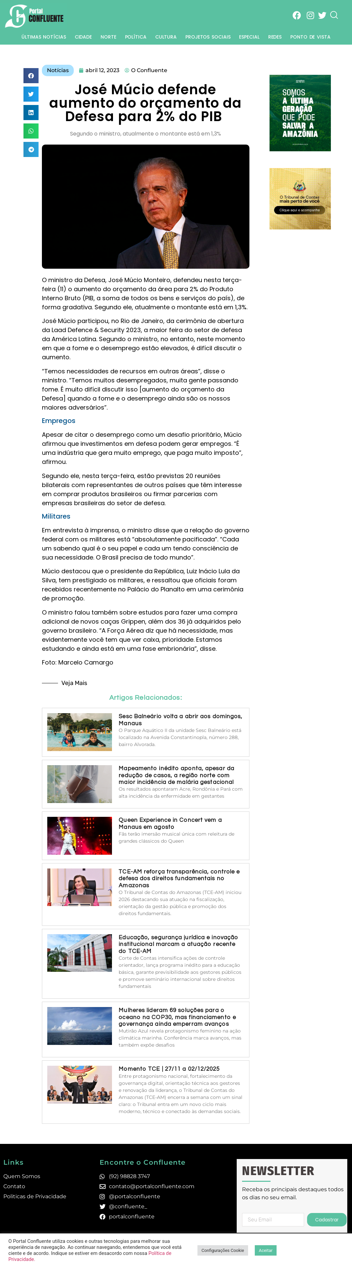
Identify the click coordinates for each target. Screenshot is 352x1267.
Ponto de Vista (310, 37)
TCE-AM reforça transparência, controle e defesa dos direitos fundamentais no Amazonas (179, 879)
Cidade (83, 37)
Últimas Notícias (43, 37)
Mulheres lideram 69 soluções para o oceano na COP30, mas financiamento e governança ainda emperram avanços (177, 1017)
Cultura (166, 37)
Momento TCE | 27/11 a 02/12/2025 (169, 1069)
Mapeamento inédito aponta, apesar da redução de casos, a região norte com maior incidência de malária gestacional (177, 775)
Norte (108, 37)
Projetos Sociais (207, 37)
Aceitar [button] (266, 1250)
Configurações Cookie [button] (222, 1250)
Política (135, 37)
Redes (275, 37)
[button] (31, 75)
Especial (249, 37)
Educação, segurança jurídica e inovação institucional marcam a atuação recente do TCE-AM (178, 944)
